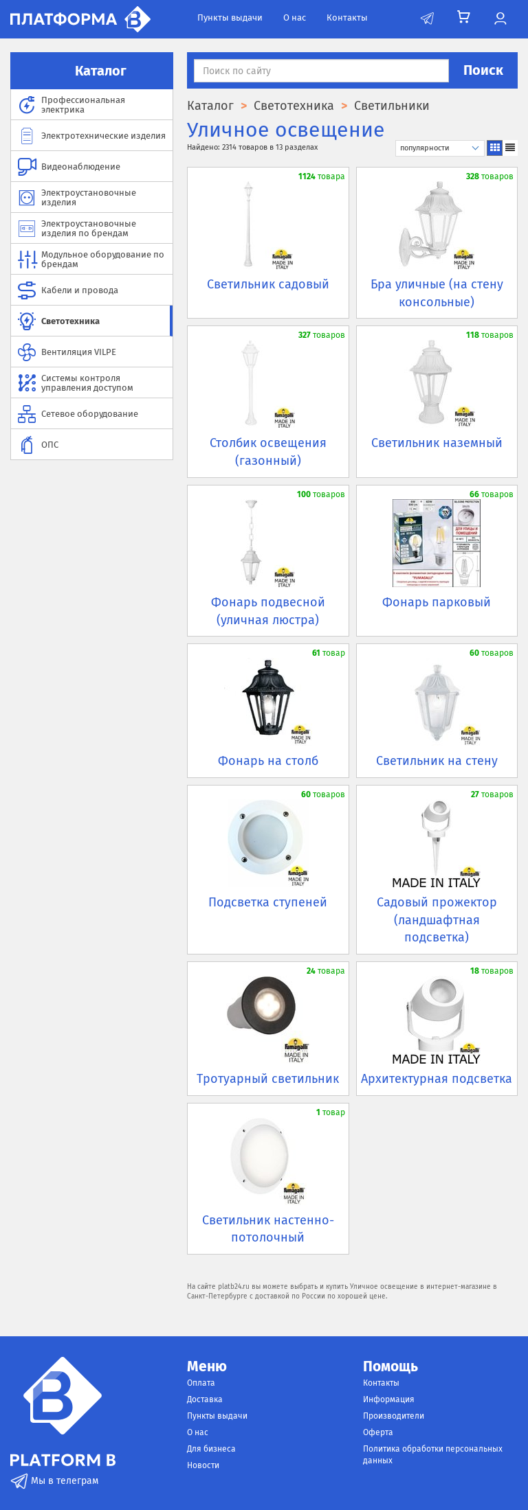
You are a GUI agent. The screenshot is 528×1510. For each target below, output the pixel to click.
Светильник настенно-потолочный (268, 1229)
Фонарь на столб (268, 760)
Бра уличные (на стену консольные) (437, 293)
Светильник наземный (437, 442)
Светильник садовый (268, 284)
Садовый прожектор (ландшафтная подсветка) (437, 920)
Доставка (205, 1399)
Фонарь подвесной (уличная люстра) (268, 611)
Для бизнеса (211, 1449)
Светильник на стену (437, 760)
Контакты (347, 17)
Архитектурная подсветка (436, 1078)
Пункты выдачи (230, 17)
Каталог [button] (92, 70)
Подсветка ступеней (267, 902)
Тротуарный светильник (268, 1078)
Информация (389, 1399)
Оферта (378, 1432)
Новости (203, 1465)
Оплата (201, 1383)
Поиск (483, 70)
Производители (393, 1416)
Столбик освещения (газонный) (268, 451)
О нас (294, 17)
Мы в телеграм (54, 1481)
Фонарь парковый (436, 602)
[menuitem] (92, 104)
